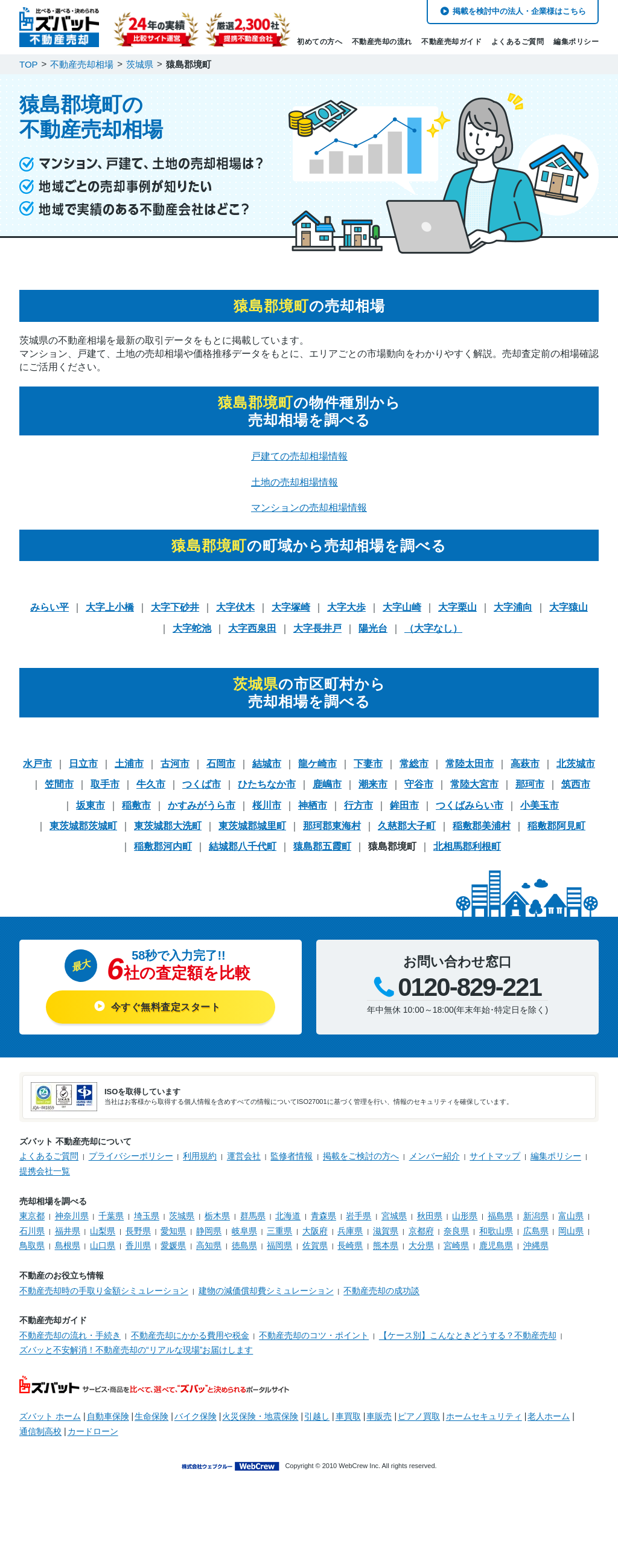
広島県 (536, 1231)
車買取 (348, 1416)
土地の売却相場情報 (294, 482)
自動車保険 (108, 1416)
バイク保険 (195, 1416)
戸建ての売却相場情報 (299, 456)
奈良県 (456, 1231)
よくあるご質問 (517, 41)
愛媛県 (173, 1245)
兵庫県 (350, 1231)
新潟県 (536, 1216)
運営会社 (244, 1156)
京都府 (421, 1231)
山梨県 (102, 1231)
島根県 (67, 1245)
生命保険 (151, 1416)
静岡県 (208, 1231)
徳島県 (244, 1245)
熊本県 (385, 1245)
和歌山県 (496, 1231)
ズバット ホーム (50, 1416)
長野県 (138, 1231)
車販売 (379, 1416)
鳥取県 (32, 1245)
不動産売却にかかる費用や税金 (190, 1335)
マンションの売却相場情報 (309, 507)
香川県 (138, 1245)
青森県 (323, 1216)
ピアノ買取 (419, 1416)
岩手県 (358, 1216)
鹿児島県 (496, 1245)
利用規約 (200, 1156)
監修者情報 (291, 1156)
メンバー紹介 (434, 1156)
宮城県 (394, 1216)
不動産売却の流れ (382, 41)
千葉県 (111, 1216)
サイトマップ (495, 1156)
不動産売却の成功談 (381, 1290)
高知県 (208, 1245)
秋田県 (429, 1216)
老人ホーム (548, 1416)
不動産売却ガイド (451, 41)
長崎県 (350, 1245)
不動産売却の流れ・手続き (70, 1335)
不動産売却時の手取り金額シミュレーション (103, 1290)
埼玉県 (146, 1216)
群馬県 (253, 1216)
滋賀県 (385, 1231)
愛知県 (173, 1231)
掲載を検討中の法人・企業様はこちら (519, 11)
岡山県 (571, 1231)
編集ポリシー (576, 41)
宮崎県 (456, 1245)
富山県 (571, 1216)
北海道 (288, 1216)
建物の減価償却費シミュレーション (266, 1290)
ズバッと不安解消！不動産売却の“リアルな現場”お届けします (136, 1350)
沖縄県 (536, 1245)
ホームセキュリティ (484, 1416)
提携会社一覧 (44, 1171)
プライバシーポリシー (131, 1156)
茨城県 (181, 1216)
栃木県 (217, 1216)
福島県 (500, 1216)
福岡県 (279, 1245)
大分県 (421, 1245)
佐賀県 (315, 1245)
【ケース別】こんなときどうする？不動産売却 (467, 1335)
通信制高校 (40, 1431)
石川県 (32, 1231)
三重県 (279, 1231)
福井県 (67, 1231)
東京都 (32, 1216)
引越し (317, 1416)
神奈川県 (72, 1216)
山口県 (102, 1245)
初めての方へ (319, 41)
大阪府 (315, 1231)
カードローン (93, 1431)
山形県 (464, 1216)
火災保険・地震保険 (260, 1416)
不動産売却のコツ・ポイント (314, 1335)
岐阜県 (244, 1231)
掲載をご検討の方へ (361, 1156)
